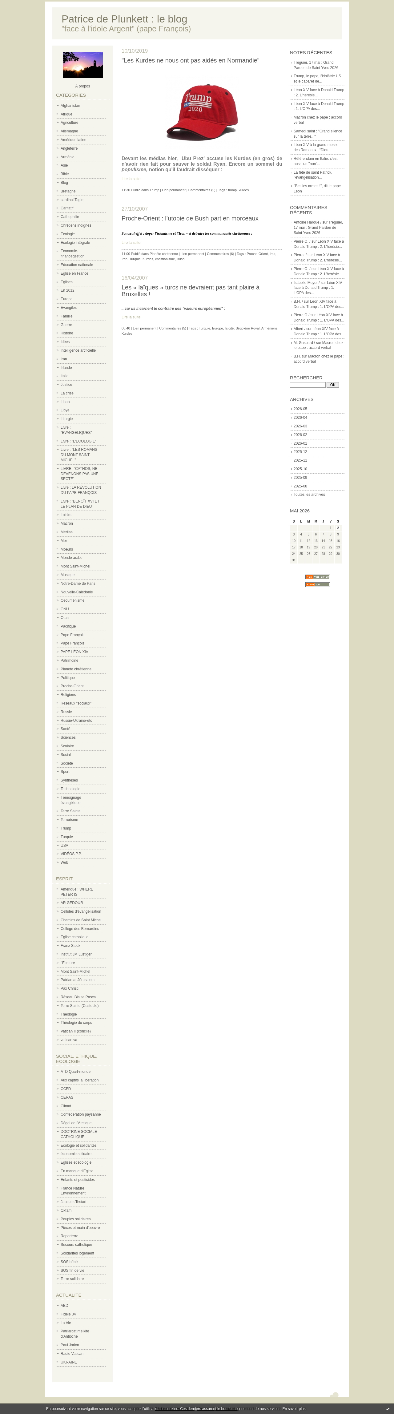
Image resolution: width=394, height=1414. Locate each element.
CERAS (67, 1097)
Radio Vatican (72, 1353)
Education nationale (77, 265)
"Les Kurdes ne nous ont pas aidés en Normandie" (190, 60)
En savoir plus (293, 1409)
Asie (64, 165)
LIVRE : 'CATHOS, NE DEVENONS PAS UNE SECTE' (79, 474)
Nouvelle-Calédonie (77, 592)
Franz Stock (70, 945)
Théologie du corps (76, 1022)
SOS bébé (69, 1262)
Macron (67, 523)
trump (232, 190)
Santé (65, 729)
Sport (65, 772)
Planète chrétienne (76, 669)
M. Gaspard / (304, 343)
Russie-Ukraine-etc (76, 720)
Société (67, 763)
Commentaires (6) (220, 254)
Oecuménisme (72, 600)
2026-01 (300, 443)
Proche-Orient (72, 686)
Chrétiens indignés (76, 225)
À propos (82, 86)
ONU (65, 609)
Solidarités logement (77, 1253)
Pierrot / (300, 255)
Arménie (67, 157)
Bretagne (68, 191)
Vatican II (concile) (76, 1031)
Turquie (67, 837)
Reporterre (69, 1236)
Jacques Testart (73, 1202)
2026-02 (300, 435)
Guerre (66, 325)
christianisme (165, 259)
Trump (66, 828)
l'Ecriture (68, 963)
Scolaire (67, 746)
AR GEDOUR (72, 903)
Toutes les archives (309, 494)
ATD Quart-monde (75, 1071)
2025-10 (300, 469)
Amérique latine (73, 140)
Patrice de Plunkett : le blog (124, 19)
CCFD (66, 1089)
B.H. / (298, 301)
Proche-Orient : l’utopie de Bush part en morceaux (190, 218)
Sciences (68, 737)
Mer (64, 541)
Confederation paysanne (81, 1114)
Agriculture (69, 122)
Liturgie (67, 419)
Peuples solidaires (75, 1219)
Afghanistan (70, 105)
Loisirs (66, 515)
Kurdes (148, 259)
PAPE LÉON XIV (74, 652)
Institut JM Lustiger (76, 954)
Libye (65, 410)
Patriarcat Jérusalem (77, 980)
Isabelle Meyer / (307, 283)
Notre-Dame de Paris (78, 583)
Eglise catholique (75, 937)
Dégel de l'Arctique (76, 1123)
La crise (67, 393)
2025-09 (300, 477)
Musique (67, 575)
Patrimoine (69, 660)
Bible (65, 174)
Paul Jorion (70, 1345)
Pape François (72, 635)
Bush (180, 259)
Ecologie (68, 234)
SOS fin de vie (72, 1270)
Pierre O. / (302, 241)
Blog (64, 182)
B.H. (297, 356)
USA (64, 845)
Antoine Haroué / (307, 222)
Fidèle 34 (68, 1314)
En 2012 (67, 290)
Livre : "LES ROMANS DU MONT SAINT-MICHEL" (79, 454)
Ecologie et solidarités (79, 1145)
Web (64, 862)
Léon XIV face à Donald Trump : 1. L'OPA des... (318, 288)
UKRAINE (69, 1362)
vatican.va (69, 1040)
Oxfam (66, 1210)
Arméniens (269, 328)
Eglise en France (74, 273)
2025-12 (300, 452)
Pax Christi (69, 988)
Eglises (67, 282)
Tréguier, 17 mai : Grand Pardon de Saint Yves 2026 (318, 227)
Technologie (70, 789)
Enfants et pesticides (78, 1180)
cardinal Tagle (72, 200)
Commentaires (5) (201, 190)
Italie (64, 376)
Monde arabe (71, 558)
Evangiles (69, 307)
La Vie (66, 1323)
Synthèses (69, 780)
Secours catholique (76, 1244)
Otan (65, 618)
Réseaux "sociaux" (76, 703)
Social (66, 755)
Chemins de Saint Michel (81, 920)
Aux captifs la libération (79, 1080)
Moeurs (67, 549)
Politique (68, 678)
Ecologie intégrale (75, 242)
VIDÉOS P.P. (71, 854)
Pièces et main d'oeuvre (80, 1228)
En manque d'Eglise (77, 1171)
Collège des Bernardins (80, 929)
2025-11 (300, 460)
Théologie (69, 1014)
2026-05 (300, 409)
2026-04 (300, 417)
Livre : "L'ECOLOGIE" (78, 441)
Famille (67, 316)
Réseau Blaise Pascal (79, 997)
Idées (65, 342)
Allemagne (69, 131)
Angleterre (69, 148)
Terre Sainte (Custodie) (79, 1006)
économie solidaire (76, 1154)
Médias (67, 532)
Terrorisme (69, 820)
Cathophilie (70, 217)
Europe (67, 299)
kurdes (244, 190)
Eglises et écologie (76, 1162)
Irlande (66, 368)
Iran (64, 359)
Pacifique (68, 626)
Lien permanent (173, 190)
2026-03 (300, 426)
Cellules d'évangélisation (81, 911)
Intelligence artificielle (78, 350)
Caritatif (67, 208)
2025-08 (300, 486)
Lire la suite (131, 179)
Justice (66, 384)
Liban (65, 402)
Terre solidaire (72, 1279)
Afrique (66, 114)
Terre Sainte (71, 811)
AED (64, 1305)
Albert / (299, 329)
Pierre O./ (301, 315)
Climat (66, 1106)
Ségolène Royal (247, 328)
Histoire (67, 333)
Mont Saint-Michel (75, 566)
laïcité (229, 328)
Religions (68, 695)
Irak (272, 254)
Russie (66, 712)
